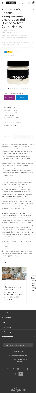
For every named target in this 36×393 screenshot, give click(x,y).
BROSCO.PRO (6, 327)
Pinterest (20, 374)
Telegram (13, 369)
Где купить (6, 317)
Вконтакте (8, 369)
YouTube (18, 369)
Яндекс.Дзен (16, 374)
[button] (8, 88)
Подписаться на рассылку (14, 345)
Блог (4, 322)
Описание (7, 137)
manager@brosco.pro (19, 356)
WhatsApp (28, 369)
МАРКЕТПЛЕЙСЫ (8, 337)
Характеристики (22, 137)
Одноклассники (23, 369)
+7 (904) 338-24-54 (18, 352)
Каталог (5, 312)
